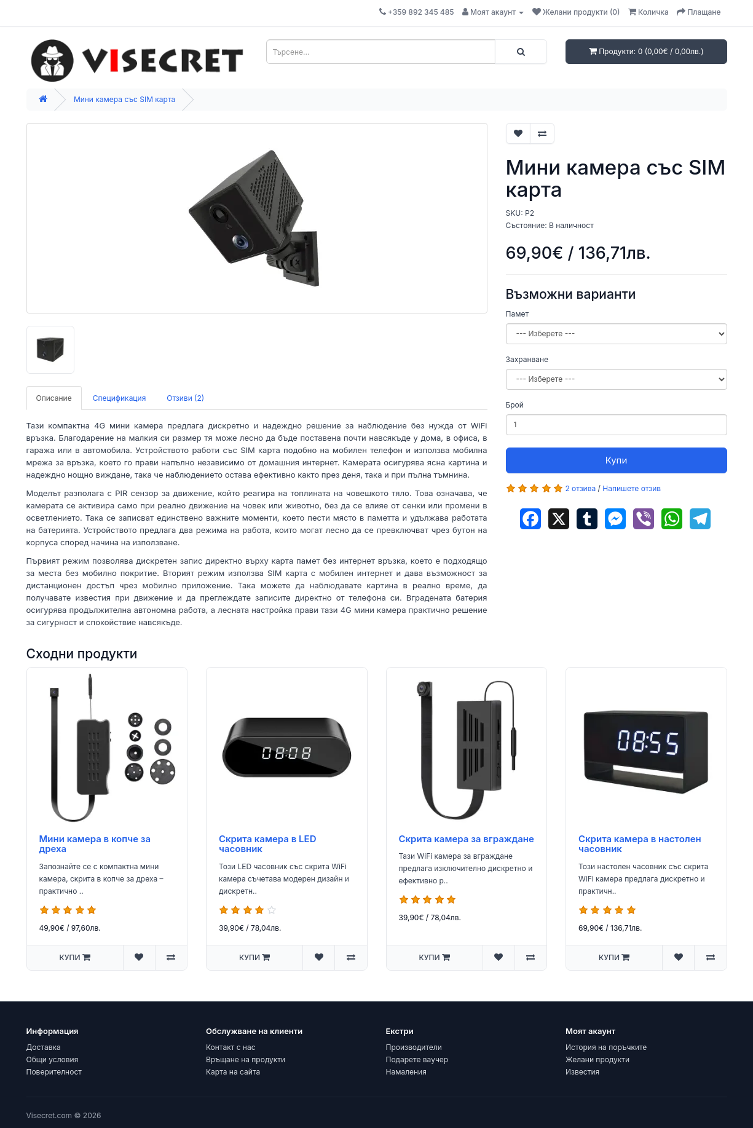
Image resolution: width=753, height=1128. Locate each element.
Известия (582, 1071)
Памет (517, 313)
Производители (414, 1047)
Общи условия (52, 1059)
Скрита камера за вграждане (466, 839)
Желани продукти (597, 1059)
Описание (54, 398)
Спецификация (119, 398)
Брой (515, 404)
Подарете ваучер (417, 1059)
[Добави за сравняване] (542, 133)
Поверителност (54, 1071)
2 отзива (580, 488)
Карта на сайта (233, 1071)
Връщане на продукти (245, 1059)
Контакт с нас (231, 1047)
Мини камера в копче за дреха (95, 844)
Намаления (406, 1071)
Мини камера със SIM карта (124, 99)
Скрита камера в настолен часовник (639, 844)
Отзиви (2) (185, 398)
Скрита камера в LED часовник (267, 844)
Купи (616, 460)
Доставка (43, 1047)
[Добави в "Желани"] (518, 133)
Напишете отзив (631, 488)
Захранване (527, 359)
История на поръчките (606, 1047)
